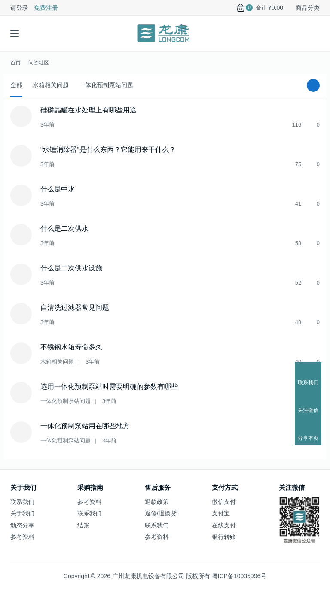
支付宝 (221, 513)
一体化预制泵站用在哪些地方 (85, 426)
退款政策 (157, 501)
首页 (15, 63)
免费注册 (46, 7)
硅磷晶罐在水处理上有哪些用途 (88, 110)
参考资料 (22, 536)
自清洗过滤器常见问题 (74, 307)
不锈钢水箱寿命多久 (71, 347)
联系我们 (22, 501)
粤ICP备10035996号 (239, 576)
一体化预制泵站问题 (106, 85)
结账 (83, 525)
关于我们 (22, 513)
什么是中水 (57, 189)
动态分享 (22, 525)
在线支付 (224, 525)
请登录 (19, 7)
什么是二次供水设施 (71, 268)
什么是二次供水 (64, 228)
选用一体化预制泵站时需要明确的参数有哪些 (109, 386)
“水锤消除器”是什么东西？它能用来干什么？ (108, 149)
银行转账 (224, 536)
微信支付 (224, 501)
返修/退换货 (161, 513)
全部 (16, 85)
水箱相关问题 (51, 85)
